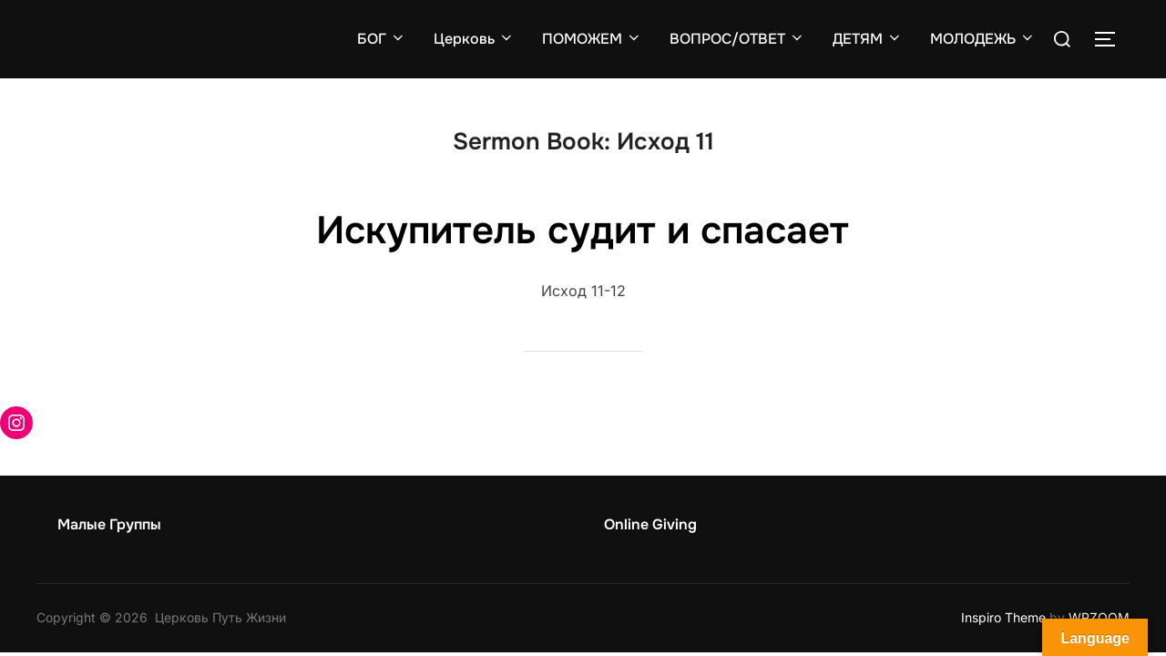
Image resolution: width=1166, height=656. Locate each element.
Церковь (474, 38)
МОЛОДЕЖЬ (983, 38)
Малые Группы (109, 524)
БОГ (381, 38)
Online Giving (650, 524)
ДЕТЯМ (868, 38)
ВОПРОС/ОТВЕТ (737, 38)
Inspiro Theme (1003, 617)
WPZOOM (1099, 617)
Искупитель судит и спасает (582, 230)
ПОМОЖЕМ (592, 38)
